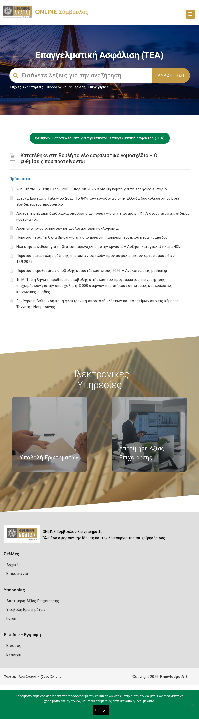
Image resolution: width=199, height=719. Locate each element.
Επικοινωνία (17, 573)
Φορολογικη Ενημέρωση (66, 87)
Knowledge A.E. (174, 676)
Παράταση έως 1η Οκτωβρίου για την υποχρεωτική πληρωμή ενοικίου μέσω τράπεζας (92, 237)
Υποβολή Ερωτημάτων (25, 609)
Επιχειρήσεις (98, 87)
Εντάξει (100, 710)
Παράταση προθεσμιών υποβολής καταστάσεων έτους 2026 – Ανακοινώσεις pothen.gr (92, 270)
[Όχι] (192, 707)
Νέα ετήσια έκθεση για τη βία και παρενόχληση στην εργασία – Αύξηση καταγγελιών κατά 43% (98, 246)
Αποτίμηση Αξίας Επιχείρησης (32, 601)
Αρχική (12, 565)
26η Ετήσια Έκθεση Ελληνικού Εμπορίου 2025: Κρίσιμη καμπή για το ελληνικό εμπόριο (91, 189)
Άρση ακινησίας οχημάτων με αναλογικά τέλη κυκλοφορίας (68, 228)
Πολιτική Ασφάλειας (20, 676)
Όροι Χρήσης (51, 676)
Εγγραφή (13, 654)
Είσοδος (13, 645)
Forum (12, 618)
